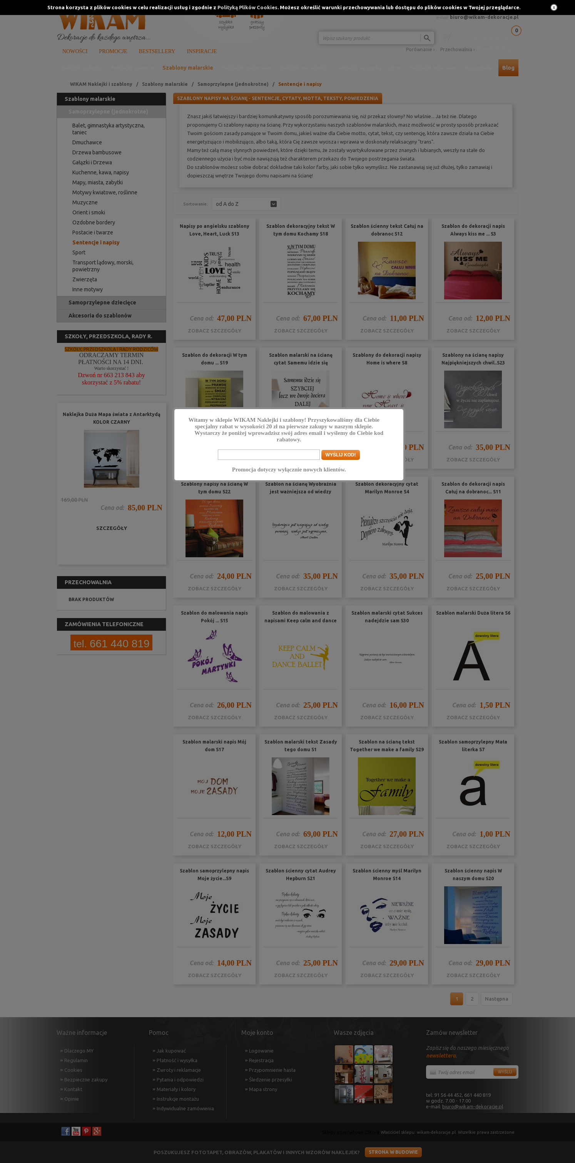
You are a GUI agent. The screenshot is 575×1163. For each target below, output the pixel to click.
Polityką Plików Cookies (247, 7)
